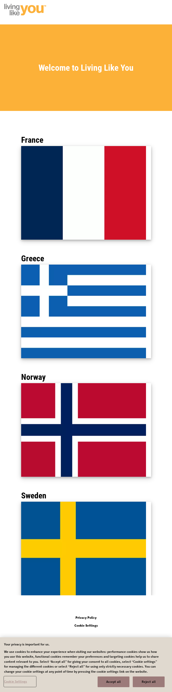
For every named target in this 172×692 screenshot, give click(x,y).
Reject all (149, 684)
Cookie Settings (15, 684)
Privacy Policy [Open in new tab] (86, 617)
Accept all (113, 684)
